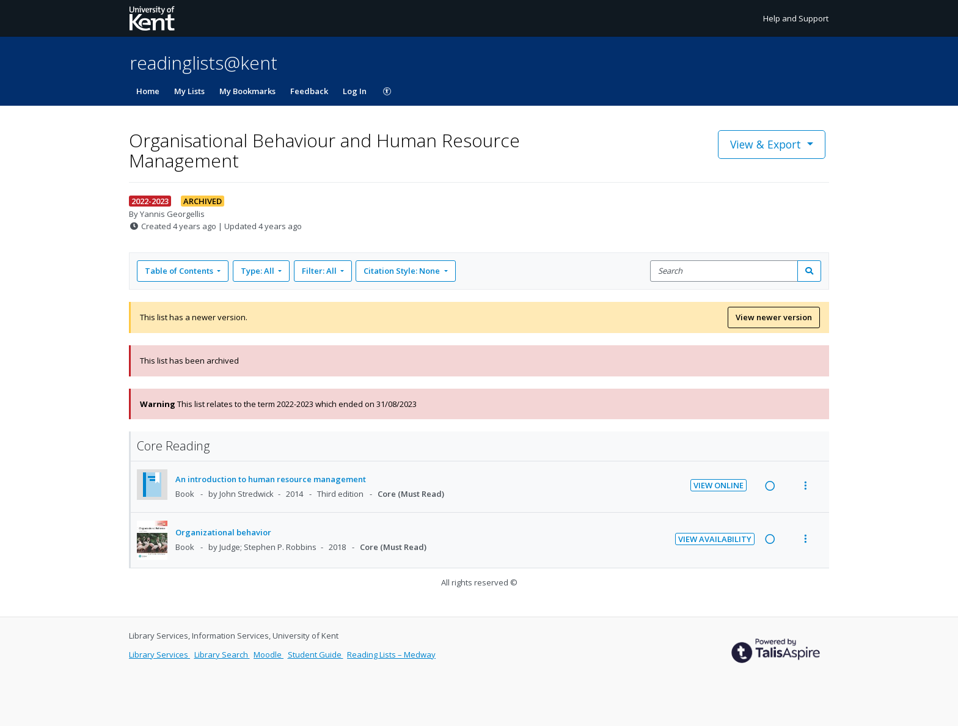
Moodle (268, 654)
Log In (355, 91)
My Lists (189, 91)
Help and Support (795, 18)
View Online (718, 485)
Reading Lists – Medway (391, 654)
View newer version (774, 317)
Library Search (222, 654)
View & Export (767, 144)
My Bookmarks (247, 91)
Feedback (309, 91)
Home (147, 91)
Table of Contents (180, 270)
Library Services (159, 654)
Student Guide (315, 654)
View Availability (714, 539)
